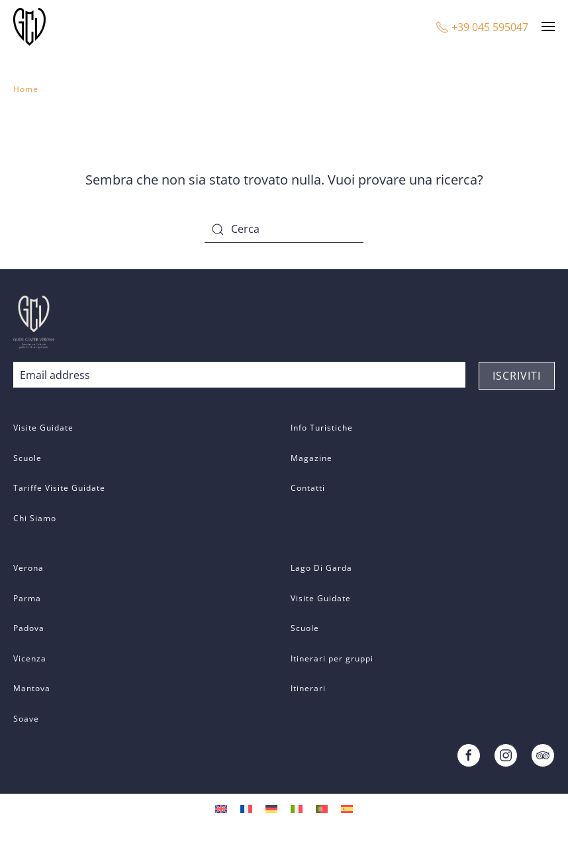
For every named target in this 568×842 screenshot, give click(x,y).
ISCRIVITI (517, 375)
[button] (548, 26)
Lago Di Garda (321, 567)
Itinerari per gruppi (332, 658)
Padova (28, 628)
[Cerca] (284, 229)
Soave (26, 718)
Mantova (31, 688)
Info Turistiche (322, 427)
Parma (27, 598)
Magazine (311, 458)
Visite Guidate (43, 427)
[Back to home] (31, 26)
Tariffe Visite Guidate (59, 487)
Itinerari (308, 688)
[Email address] (239, 375)
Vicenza (29, 658)
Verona (28, 567)
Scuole (27, 458)
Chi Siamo (34, 518)
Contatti (308, 487)
